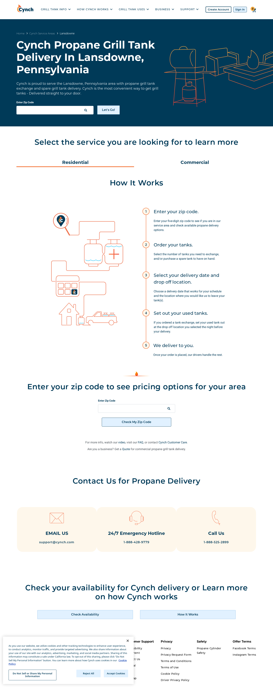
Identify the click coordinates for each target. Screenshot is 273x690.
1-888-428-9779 (136, 549)
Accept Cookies (116, 673)
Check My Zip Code (136, 422)
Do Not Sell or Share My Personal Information (32, 675)
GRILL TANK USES (134, 9)
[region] (68, 660)
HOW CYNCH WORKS (94, 9)
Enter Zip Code (25, 102)
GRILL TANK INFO (56, 9)
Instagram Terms (244, 659)
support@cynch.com (52, 542)
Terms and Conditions (176, 666)
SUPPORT (189, 9)
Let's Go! (108, 110)
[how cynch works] (169, 619)
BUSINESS (164, 9)
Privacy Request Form (176, 659)
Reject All (88, 673)
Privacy (166, 653)
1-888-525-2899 (220, 542)
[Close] (128, 641)
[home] (26, 9)
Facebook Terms (244, 653)
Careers (94, 685)
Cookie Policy (170, 678)
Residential (75, 162)
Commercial (195, 162)
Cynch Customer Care (173, 442)
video (121, 442)
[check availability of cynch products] (103, 619)
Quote (126, 449)
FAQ (140, 442)
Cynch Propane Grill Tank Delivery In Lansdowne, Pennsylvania (85, 57)
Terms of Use (170, 672)
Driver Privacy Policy (175, 685)
